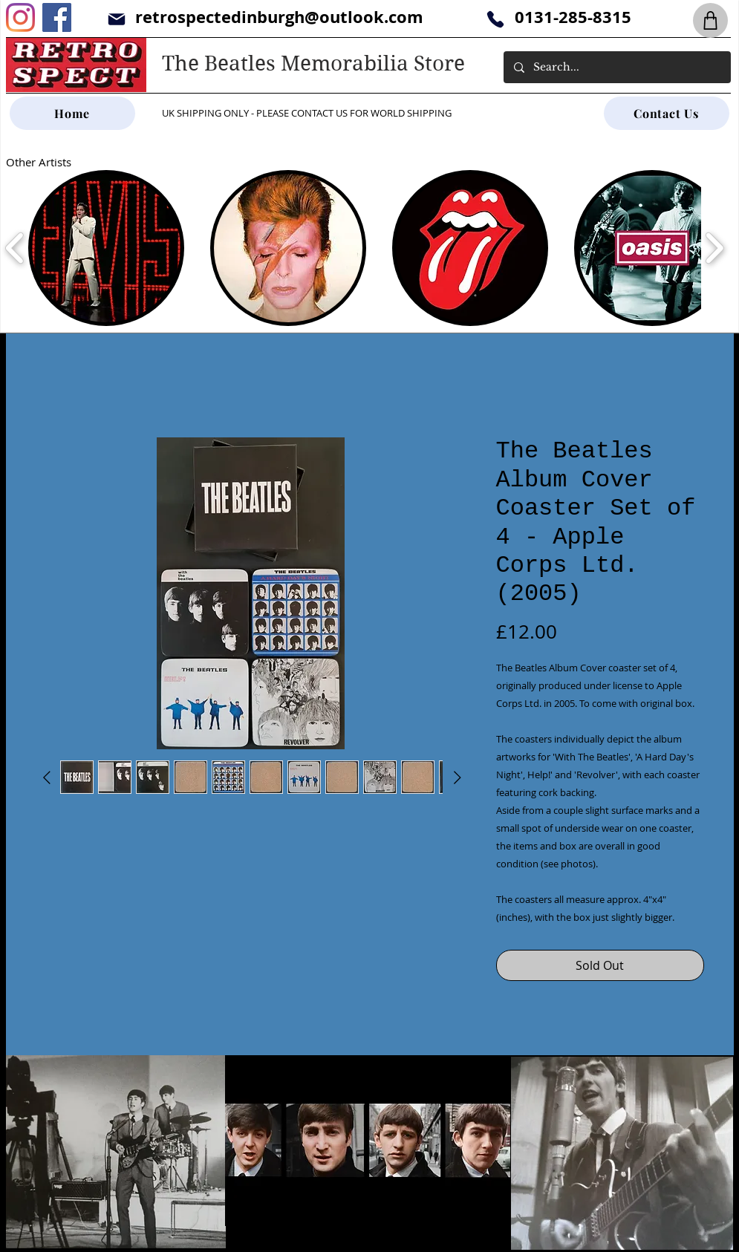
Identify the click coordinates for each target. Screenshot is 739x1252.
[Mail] (117, 19)
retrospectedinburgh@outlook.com (279, 16)
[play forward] (714, 248)
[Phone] (496, 19)
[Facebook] (56, 17)
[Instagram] (20, 17)
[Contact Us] (666, 113)
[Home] (72, 113)
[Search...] (616, 67)
